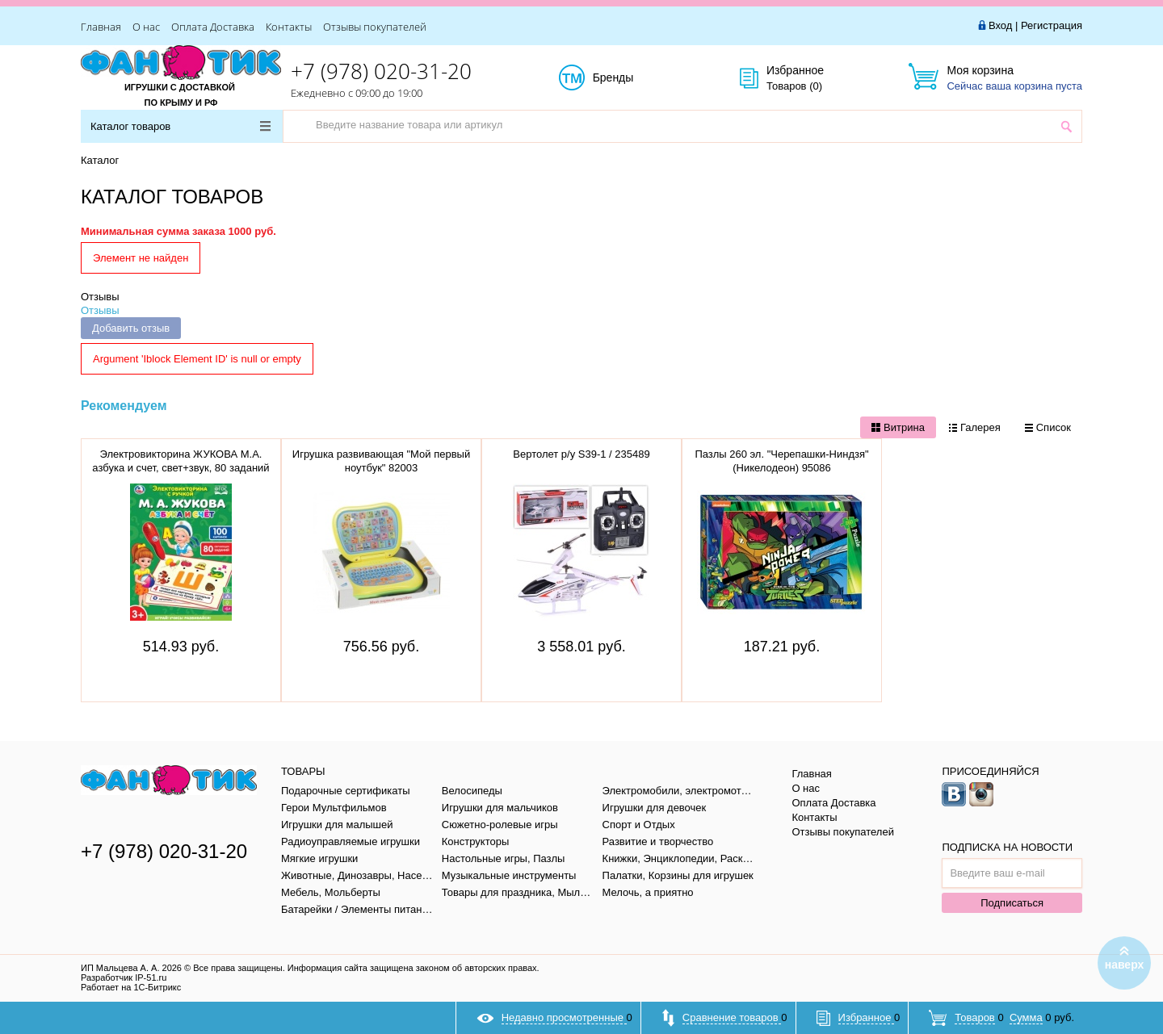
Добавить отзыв (131, 328)
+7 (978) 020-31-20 (381, 71)
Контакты (289, 26)
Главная (101, 26)
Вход (1000, 25)
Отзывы (100, 297)
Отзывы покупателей (374, 26)
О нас (146, 26)
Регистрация (1051, 25)
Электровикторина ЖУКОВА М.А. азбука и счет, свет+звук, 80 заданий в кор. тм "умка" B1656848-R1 (180, 468)
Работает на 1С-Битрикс (131, 987)
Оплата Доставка (212, 26)
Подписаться (1011, 903)
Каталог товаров (180, 126)
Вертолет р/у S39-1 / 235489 (581, 454)
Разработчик (123, 977)
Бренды (631, 78)
